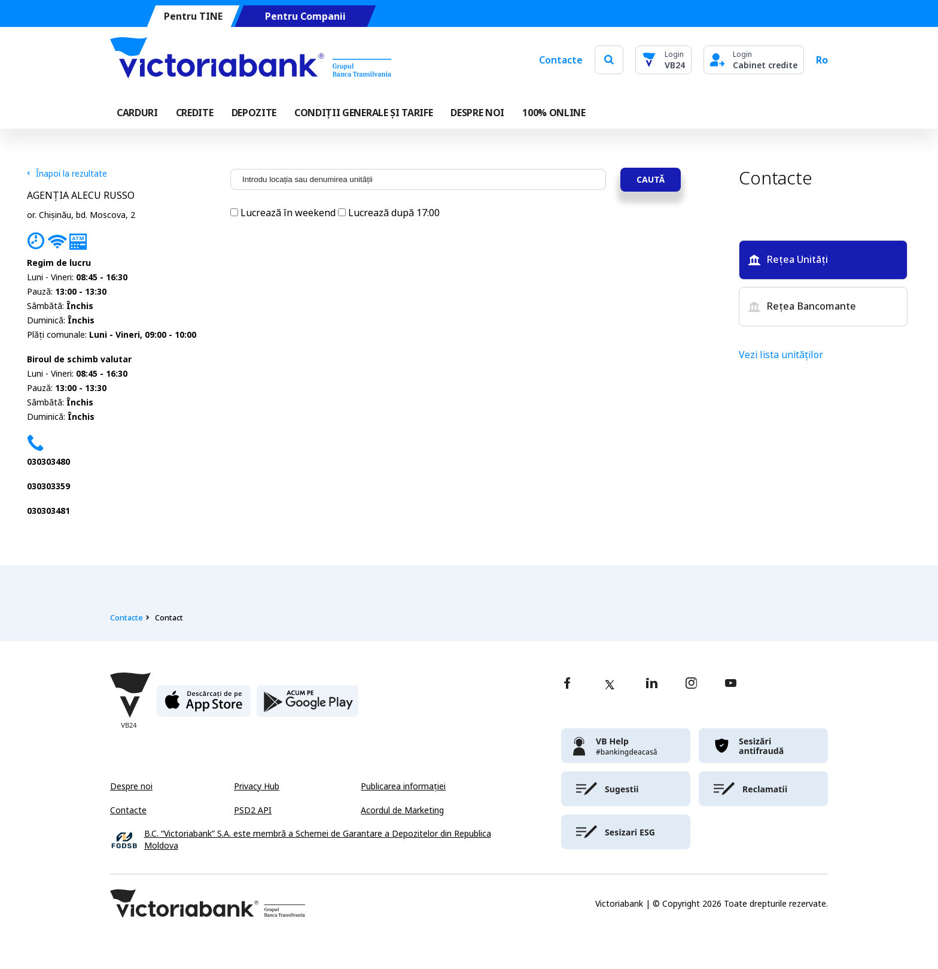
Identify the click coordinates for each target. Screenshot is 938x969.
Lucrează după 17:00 (389, 213)
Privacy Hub (256, 786)
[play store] (307, 705)
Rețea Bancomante (802, 306)
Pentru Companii (305, 16)
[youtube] (730, 684)
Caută (650, 179)
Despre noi (131, 786)
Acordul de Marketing (402, 810)
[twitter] (610, 685)
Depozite (254, 112)
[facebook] (567, 684)
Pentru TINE (193, 16)
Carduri (137, 112)
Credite (195, 112)
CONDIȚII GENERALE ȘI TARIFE (363, 112)
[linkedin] (651, 684)
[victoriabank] (625, 745)
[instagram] (691, 684)
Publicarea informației (403, 786)
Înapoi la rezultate (67, 174)
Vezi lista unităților (781, 355)
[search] (609, 59)
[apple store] (204, 705)
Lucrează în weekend (284, 213)
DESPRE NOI (477, 112)
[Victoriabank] (250, 60)
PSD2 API (253, 810)
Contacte (561, 60)
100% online (553, 112)
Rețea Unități (788, 260)
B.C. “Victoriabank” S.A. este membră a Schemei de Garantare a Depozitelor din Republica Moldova (317, 840)
